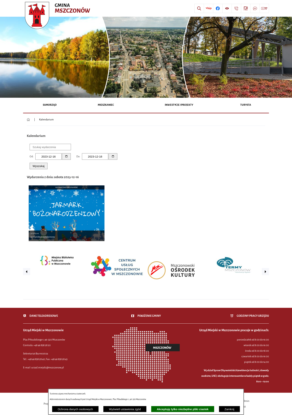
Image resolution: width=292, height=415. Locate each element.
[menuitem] (50, 105)
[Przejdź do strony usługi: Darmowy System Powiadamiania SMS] (255, 8)
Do (78, 156)
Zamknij (229, 409)
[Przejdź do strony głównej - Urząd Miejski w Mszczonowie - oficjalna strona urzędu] (58, 8)
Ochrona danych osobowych (75, 409)
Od (31, 156)
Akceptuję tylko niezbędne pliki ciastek (183, 409)
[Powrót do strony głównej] (28, 119)
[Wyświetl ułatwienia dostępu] (227, 8)
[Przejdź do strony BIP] (208, 8)
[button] (26, 271)
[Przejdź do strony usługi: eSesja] (245, 8)
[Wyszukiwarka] (199, 8)
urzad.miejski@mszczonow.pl (47, 367)
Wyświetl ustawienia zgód (125, 409)
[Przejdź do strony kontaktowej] (236, 8)
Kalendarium (46, 119)
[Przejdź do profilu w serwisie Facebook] (217, 8)
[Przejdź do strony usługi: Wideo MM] (264, 8)
